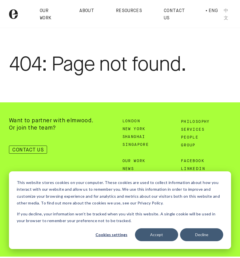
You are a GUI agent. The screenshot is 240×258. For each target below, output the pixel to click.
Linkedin (193, 169)
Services (192, 130)
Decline (201, 234)
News (128, 169)
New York (133, 129)
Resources (129, 11)
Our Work (133, 161)
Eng (213, 10)
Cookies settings (111, 234)
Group (188, 145)
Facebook (192, 161)
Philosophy (195, 122)
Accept (156, 234)
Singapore (135, 145)
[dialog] (120, 210)
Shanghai (133, 137)
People (189, 137)
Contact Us (28, 150)
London (131, 121)
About (86, 11)
